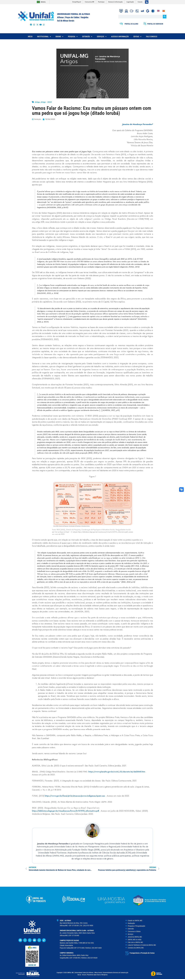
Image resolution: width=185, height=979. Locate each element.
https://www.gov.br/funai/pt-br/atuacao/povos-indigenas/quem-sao (75, 795)
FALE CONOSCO (151, 37)
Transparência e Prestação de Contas (142, 952)
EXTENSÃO (87, 37)
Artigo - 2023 (46, 102)
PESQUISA (73, 37)
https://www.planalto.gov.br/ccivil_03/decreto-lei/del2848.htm (116, 771)
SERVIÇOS (101, 37)
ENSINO (59, 37)
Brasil (43, 2)
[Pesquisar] (164, 16)
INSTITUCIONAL (44, 37)
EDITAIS (137, 37)
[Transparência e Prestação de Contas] (127, 953)
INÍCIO (30, 37)
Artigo (37, 102)
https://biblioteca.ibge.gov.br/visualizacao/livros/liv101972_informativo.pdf (65, 810)
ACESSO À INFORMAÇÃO (120, 37)
